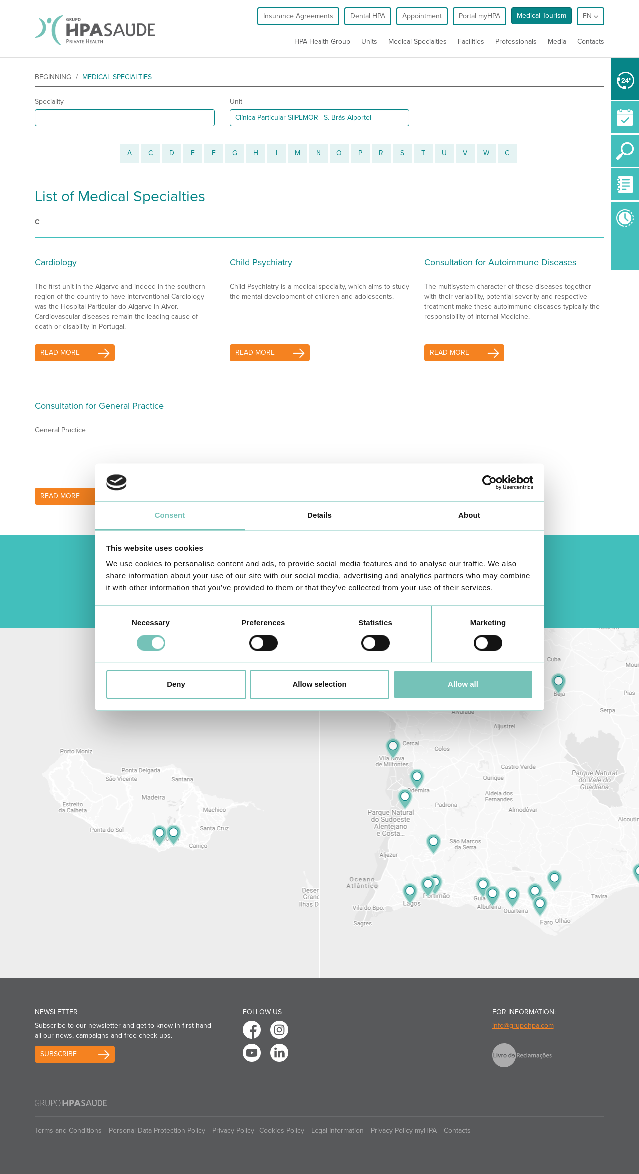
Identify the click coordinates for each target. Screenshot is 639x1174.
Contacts (590, 41)
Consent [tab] (170, 515)
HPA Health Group (322, 41)
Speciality (49, 101)
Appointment (422, 16)
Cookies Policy (281, 1130)
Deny (176, 684)
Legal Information (337, 1130)
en (590, 16)
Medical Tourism (541, 15)
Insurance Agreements (298, 16)
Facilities (471, 41)
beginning (53, 77)
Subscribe (58, 1054)
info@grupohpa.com (523, 1025)
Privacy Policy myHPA (404, 1130)
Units (369, 41)
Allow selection (319, 684)
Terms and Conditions (68, 1130)
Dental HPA (367, 16)
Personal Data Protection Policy (157, 1130)
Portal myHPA (479, 16)
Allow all (463, 684)
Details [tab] (319, 515)
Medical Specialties (417, 41)
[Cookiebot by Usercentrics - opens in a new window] (489, 482)
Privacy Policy (233, 1130)
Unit (236, 101)
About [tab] (469, 515)
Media (557, 41)
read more (60, 352)
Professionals (516, 41)
